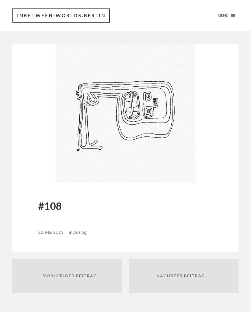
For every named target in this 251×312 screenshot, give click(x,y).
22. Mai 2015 (50, 232)
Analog (80, 232)
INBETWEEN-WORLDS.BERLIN (61, 15)
